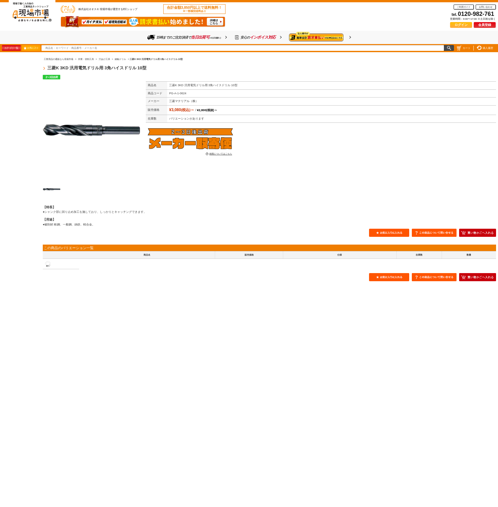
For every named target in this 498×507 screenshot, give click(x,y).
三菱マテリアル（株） (183, 101)
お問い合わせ (485, 7)
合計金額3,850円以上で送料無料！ (194, 9)
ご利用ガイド (463, 7)
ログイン (461, 25)
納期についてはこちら (220, 153)
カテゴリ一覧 (11, 48)
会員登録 (484, 25)
